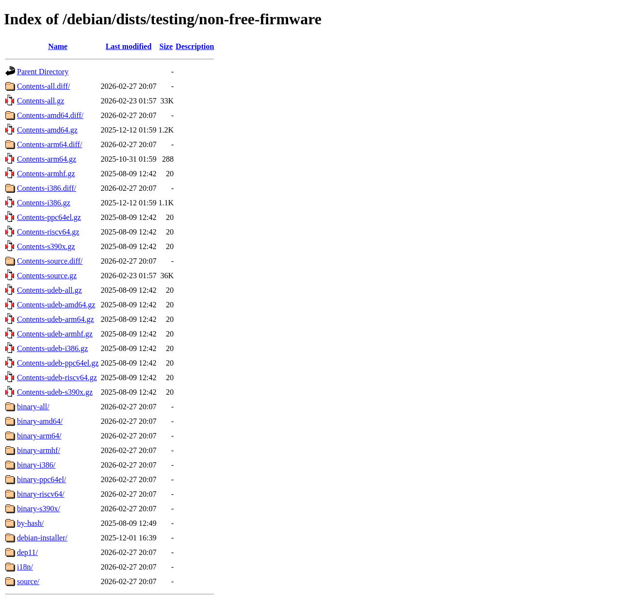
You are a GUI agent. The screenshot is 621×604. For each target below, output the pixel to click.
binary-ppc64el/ (41, 479)
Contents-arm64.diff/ (49, 144)
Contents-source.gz (47, 275)
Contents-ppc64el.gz (49, 217)
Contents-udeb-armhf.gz (55, 334)
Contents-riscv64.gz (48, 232)
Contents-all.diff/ (43, 86)
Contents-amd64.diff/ (50, 115)
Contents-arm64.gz (46, 159)
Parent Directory (42, 71)
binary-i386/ (36, 465)
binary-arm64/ (39, 436)
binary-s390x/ (38, 508)
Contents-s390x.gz (46, 246)
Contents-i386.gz (43, 203)
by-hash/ (30, 523)
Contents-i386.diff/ (46, 188)
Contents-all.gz (40, 101)
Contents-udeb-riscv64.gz (57, 377)
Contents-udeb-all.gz (49, 290)
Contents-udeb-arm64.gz (55, 319)
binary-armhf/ (38, 450)
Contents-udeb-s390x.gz (55, 392)
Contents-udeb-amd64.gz (56, 305)
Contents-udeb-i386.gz (52, 348)
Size (166, 46)
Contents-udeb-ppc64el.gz (57, 363)
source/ (28, 581)
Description (195, 46)
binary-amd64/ (40, 421)
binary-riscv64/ (41, 494)
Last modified (129, 46)
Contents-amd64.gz (47, 130)
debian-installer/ (42, 538)
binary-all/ (33, 407)
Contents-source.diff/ (49, 261)
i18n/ (25, 567)
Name (57, 46)
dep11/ (27, 552)
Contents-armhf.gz (46, 173)
